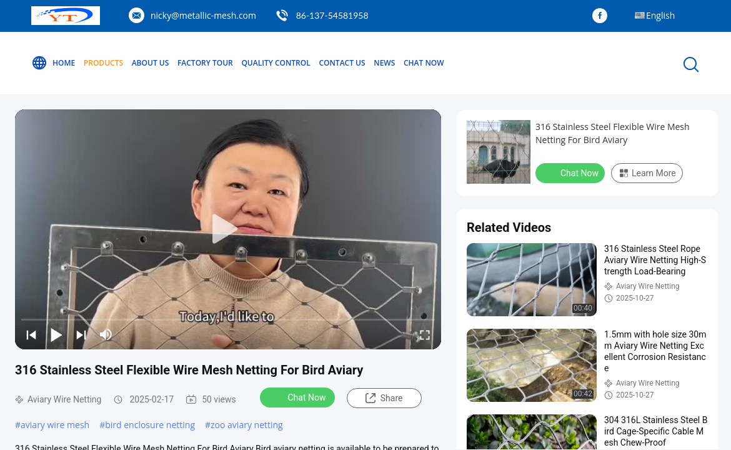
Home (53, 63)
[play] (228, 229)
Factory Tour (205, 63)
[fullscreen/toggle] (424, 334)
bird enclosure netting (150, 425)
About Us (150, 63)
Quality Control (275, 63)
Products (103, 63)
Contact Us (342, 63)
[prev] (31, 334)
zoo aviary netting (247, 425)
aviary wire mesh (55, 425)
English (660, 15)
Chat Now (424, 63)
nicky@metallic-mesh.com (203, 15)
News (384, 63)
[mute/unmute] (106, 334)
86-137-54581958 (332, 15)
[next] (81, 334)
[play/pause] (56, 334)
